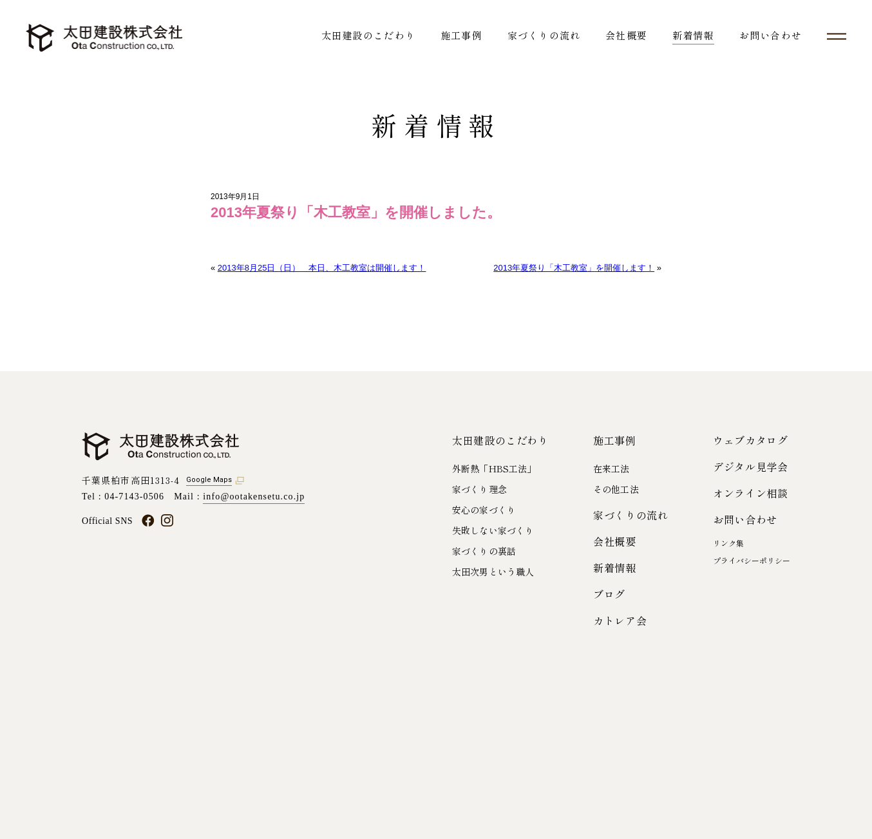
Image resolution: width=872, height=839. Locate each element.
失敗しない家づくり (493, 530)
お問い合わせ (770, 35)
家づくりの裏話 (484, 551)
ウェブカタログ (750, 440)
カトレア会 (620, 620)
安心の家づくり (484, 509)
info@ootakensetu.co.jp (254, 496)
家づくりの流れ (543, 35)
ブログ (609, 594)
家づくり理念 (479, 489)
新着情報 (693, 35)
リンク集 (728, 542)
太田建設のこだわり (368, 35)
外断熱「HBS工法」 (494, 468)
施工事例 (461, 35)
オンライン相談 (750, 493)
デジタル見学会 (750, 466)
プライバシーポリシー (751, 560)
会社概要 (626, 35)
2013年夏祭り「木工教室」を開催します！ (573, 268)
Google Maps (209, 480)
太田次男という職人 (493, 571)
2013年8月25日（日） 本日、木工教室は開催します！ (322, 268)
